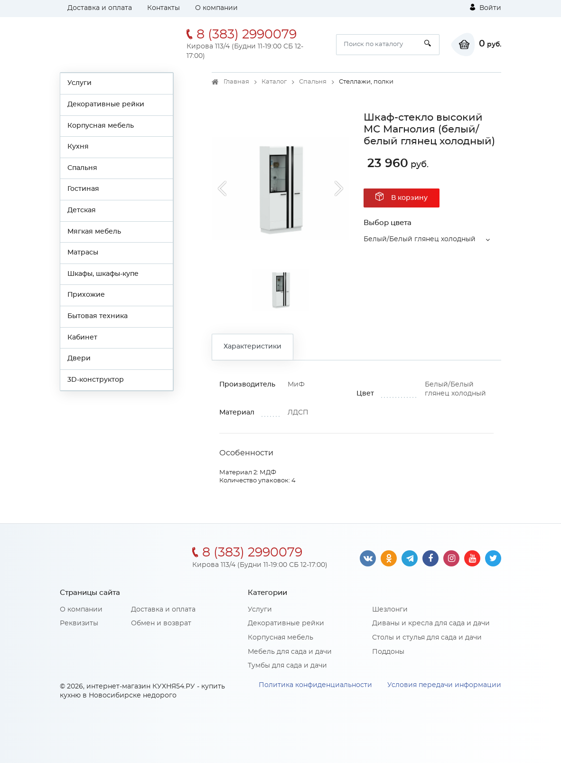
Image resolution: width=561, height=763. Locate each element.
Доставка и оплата (99, 8)
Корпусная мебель (100, 125)
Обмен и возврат (161, 623)
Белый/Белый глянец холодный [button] (420, 239)
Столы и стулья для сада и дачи (427, 637)
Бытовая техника (97, 316)
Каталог (274, 82)
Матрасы (82, 252)
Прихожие (86, 295)
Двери (79, 358)
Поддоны (388, 652)
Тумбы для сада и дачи (287, 665)
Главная (236, 82)
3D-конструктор (95, 380)
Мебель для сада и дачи (290, 652)
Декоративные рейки (105, 104)
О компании (216, 8)
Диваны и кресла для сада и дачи (431, 623)
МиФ (296, 384)
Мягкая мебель (94, 231)
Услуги (79, 83)
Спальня (82, 168)
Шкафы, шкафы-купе (103, 274)
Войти (485, 7)
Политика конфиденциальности (315, 685)
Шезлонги (390, 609)
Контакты (163, 8)
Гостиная (83, 189)
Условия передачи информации (444, 685)
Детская (81, 210)
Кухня (78, 146)
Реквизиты (79, 623)
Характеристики (252, 346)
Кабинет (82, 337)
